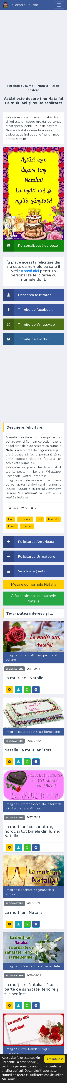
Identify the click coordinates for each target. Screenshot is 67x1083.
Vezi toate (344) (24, 571)
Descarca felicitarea (27, 295)
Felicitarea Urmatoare (29, 556)
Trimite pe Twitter (26, 339)
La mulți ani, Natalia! (24, 678)
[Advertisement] (33, 45)
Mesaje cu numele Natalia (33, 584)
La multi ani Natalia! (24, 912)
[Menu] (59, 5)
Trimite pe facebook (28, 309)
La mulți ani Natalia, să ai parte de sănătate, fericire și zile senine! (31, 989)
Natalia (43, 86)
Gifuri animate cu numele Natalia (33, 598)
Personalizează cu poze (30, 245)
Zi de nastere (14, 668)
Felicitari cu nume (20, 86)
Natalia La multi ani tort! (28, 750)
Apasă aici (30, 271)
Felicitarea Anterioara (28, 541)
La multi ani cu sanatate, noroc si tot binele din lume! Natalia (32, 831)
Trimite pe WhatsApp (29, 324)
